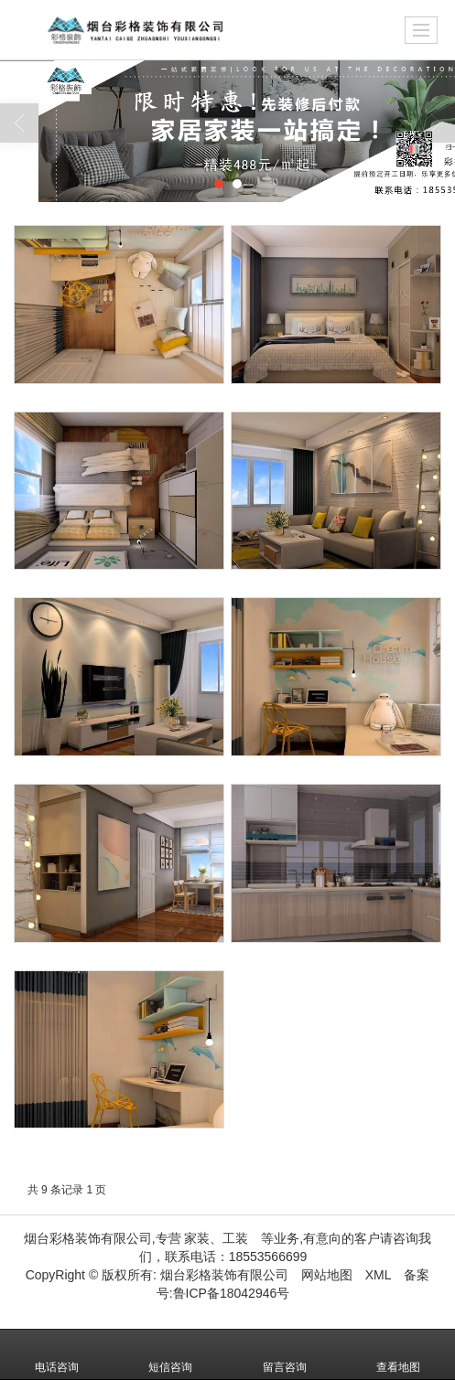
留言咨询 (285, 1354)
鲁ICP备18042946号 (231, 1293)
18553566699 (268, 1256)
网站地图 (326, 1275)
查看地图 (398, 1354)
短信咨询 (170, 1354)
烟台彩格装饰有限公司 (224, 1275)
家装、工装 (216, 1238)
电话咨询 (57, 1354)
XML (378, 1275)
